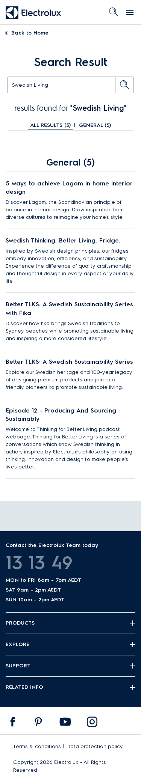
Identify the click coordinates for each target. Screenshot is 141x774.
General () (95, 125)
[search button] (124, 85)
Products (20, 623)
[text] (70, 85)
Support (18, 666)
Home (30, 33)
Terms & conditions (37, 746)
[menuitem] (13, 724)
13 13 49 (39, 563)
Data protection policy (95, 746)
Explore (17, 644)
